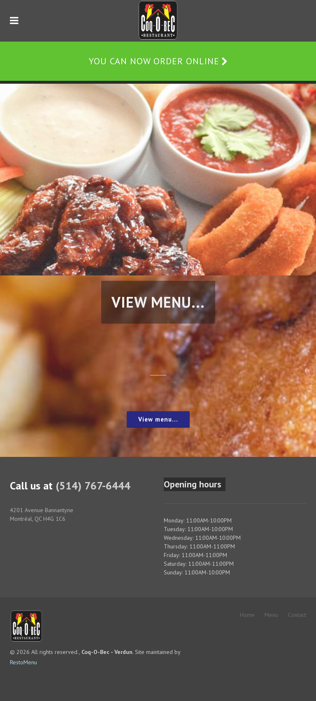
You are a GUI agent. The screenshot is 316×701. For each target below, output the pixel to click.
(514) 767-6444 (93, 485)
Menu (271, 615)
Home (247, 615)
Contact (297, 615)
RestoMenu (23, 662)
